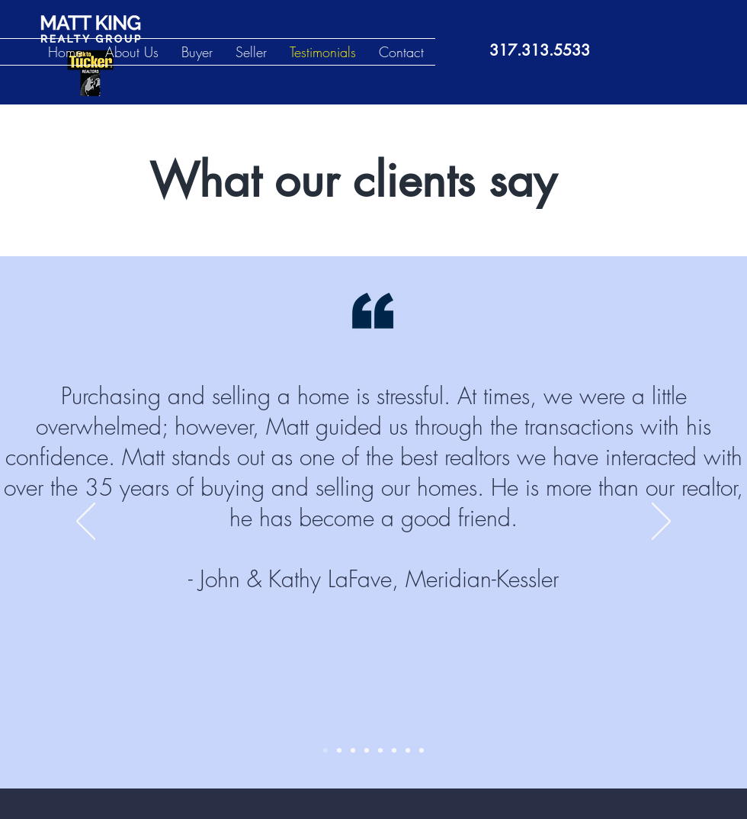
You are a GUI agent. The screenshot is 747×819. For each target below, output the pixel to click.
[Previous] (85, 522)
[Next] (661, 522)
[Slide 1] (325, 750)
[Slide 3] (353, 750)
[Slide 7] (408, 750)
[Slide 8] (421, 750)
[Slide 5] (380, 750)
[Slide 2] (339, 750)
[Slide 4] (366, 750)
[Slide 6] (394, 750)
